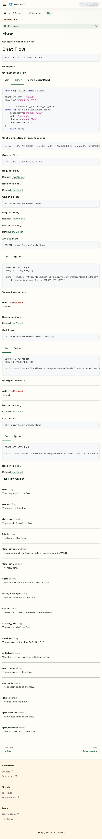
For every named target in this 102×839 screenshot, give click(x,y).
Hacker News (10, 814)
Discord (7, 771)
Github (7, 793)
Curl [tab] (7, 79)
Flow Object (18, 176)
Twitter (7, 818)
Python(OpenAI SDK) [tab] (38, 79)
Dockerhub (9, 776)
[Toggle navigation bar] (4, 4)
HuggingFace (10, 797)
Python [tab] (18, 79)
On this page (11, 26)
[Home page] (5, 13)
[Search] (89, 4)
